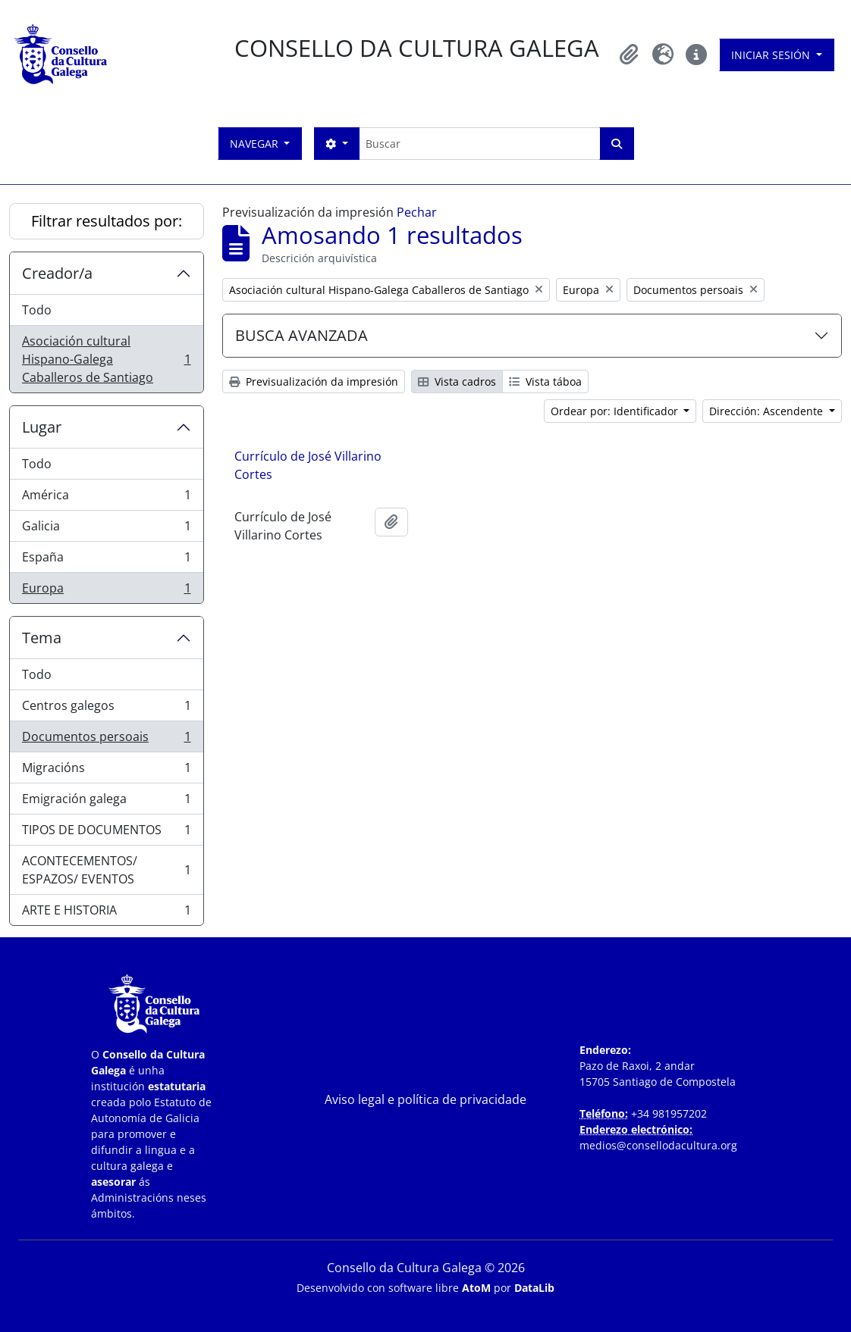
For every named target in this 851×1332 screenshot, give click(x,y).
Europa (106, 591)
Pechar (417, 212)
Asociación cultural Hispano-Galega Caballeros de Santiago (106, 359)
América (106, 498)
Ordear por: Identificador (616, 411)
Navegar (255, 143)
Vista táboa (545, 381)
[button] (629, 54)
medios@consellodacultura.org (658, 1145)
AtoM (476, 1287)
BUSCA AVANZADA (301, 335)
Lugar (41, 427)
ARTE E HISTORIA (106, 913)
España (106, 560)
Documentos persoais (106, 739)
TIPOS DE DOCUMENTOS (106, 833)
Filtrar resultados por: (106, 221)
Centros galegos (106, 708)
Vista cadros (457, 381)
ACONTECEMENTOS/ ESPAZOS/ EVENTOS (106, 869)
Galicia (106, 529)
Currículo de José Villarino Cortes (308, 465)
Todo (37, 310)
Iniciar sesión (772, 55)
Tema (41, 637)
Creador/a (57, 273)
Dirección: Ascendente (767, 411)
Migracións (106, 770)
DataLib (534, 1287)
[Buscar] (479, 143)
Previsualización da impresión (313, 381)
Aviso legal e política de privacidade (425, 1099)
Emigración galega (106, 802)
